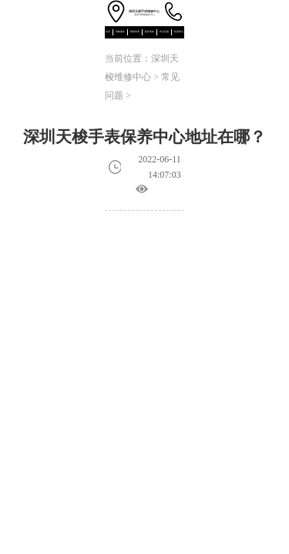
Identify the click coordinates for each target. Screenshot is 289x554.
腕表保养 (134, 32)
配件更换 (149, 32)
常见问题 (164, 32)
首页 (108, 32)
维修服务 (120, 32)
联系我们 (178, 32)
